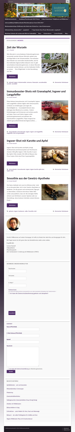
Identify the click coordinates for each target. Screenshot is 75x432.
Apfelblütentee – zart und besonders (17, 385)
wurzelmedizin (43, 82)
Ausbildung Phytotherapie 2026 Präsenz (29, 19)
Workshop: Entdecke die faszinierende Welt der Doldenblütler (20, 33)
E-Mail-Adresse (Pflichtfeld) (23, 334)
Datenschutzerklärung (23, 369)
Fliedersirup (10, 392)
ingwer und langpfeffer (36, 131)
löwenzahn (35, 82)
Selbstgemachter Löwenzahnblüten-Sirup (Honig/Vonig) (22, 400)
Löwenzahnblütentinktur (13, 396)
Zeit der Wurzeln (17, 47)
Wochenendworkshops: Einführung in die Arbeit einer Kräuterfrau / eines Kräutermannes (27, 26)
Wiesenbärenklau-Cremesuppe (15, 389)
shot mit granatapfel (18, 133)
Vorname (11, 275)
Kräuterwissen (48, 33)
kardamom (21, 211)
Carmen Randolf (58, 33)
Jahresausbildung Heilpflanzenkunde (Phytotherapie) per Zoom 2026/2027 (24, 22)
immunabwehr (13, 131)
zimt (35, 211)
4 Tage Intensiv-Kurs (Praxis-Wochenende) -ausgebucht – (46, 30)
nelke (26, 211)
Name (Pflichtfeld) (23, 328)
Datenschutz (12, 289)
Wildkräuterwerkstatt (11, 19)
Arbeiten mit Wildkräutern (14, 404)
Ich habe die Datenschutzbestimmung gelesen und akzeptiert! (28, 293)
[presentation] (15, 302)
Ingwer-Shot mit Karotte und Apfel (27, 140)
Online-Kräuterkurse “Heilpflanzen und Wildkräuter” (56, 19)
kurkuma (29, 82)
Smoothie (31, 211)
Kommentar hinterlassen (61, 82)
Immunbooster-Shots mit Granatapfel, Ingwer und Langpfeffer (36, 93)
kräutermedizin (22, 82)
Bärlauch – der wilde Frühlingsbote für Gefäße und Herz (22, 415)
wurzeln (9, 84)
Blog (66, 33)
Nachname (11, 268)
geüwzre (11, 211)
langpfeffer (10, 133)
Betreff (23, 341)
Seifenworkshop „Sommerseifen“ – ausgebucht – (17, 30)
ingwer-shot (10, 170)
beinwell (11, 82)
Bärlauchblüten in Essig (13, 407)
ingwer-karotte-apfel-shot (37, 169)
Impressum (66, 428)
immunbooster (21, 131)
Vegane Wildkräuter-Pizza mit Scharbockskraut (19, 419)
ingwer (16, 82)
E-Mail (11, 282)
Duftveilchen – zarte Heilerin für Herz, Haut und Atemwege (23, 411)
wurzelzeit (14, 84)
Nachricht (23, 355)
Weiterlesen (12, 76)
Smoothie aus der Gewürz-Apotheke (28, 178)
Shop (40, 33)
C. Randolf (11, 50)
